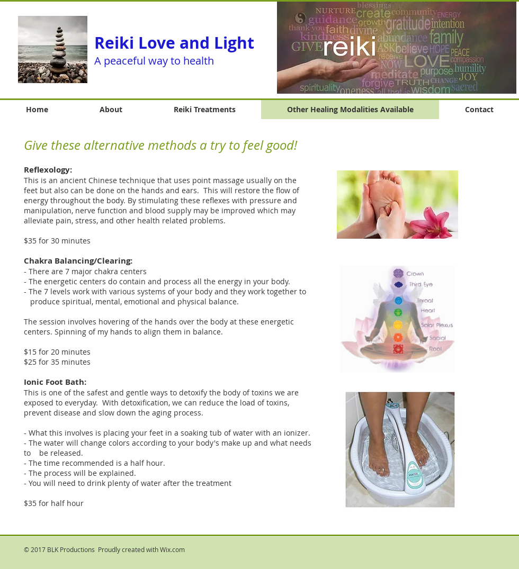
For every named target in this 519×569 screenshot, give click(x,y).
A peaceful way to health (154, 60)
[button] (396, 47)
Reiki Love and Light (174, 42)
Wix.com (172, 549)
